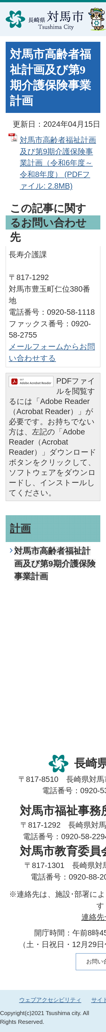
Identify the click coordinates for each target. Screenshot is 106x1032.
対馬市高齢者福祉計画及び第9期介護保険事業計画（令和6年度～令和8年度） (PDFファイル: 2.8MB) (58, 162)
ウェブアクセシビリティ (50, 1000)
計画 (20, 528)
